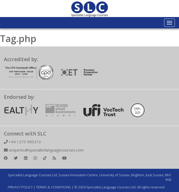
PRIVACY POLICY (20, 187)
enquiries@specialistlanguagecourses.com (44, 150)
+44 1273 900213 (22, 141)
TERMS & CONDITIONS (53, 187)
